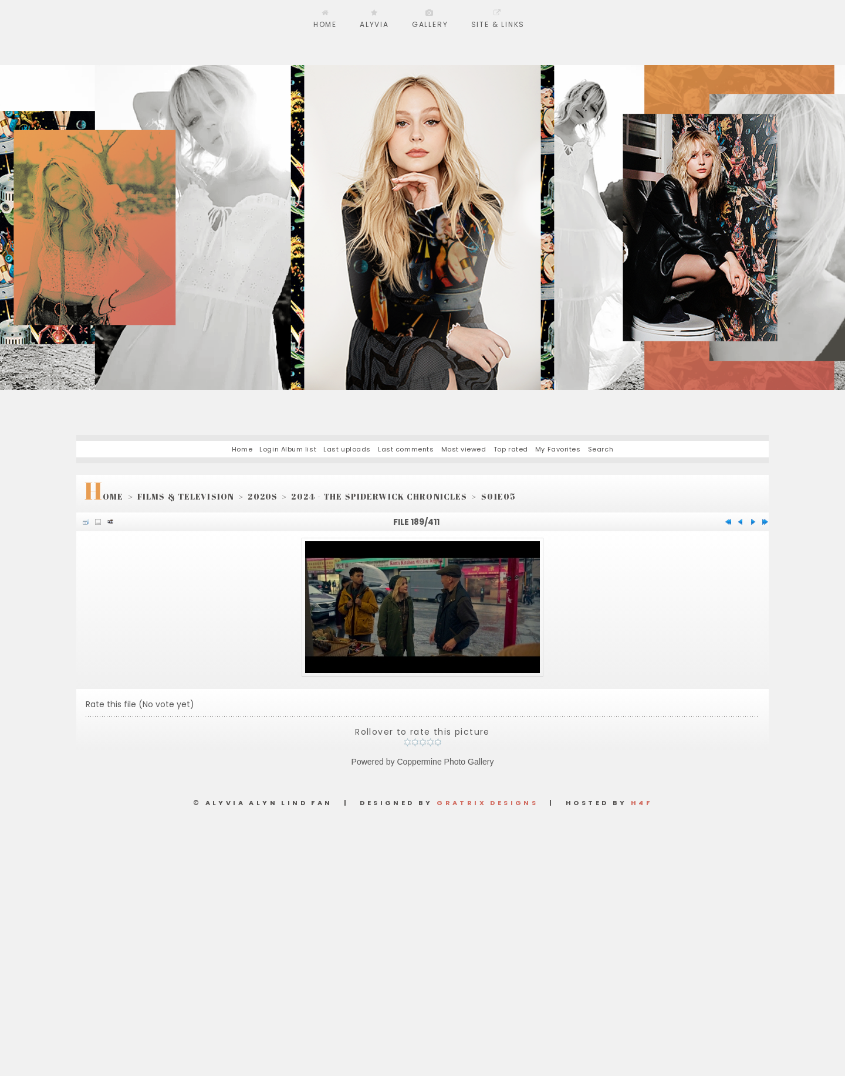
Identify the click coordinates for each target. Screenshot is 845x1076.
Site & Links (498, 24)
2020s (263, 496)
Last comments (406, 449)
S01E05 (498, 496)
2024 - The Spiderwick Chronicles (379, 496)
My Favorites (558, 449)
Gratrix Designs (487, 802)
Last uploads (347, 449)
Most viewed (463, 449)
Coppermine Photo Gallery (445, 761)
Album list (299, 449)
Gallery (430, 24)
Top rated (511, 449)
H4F (641, 802)
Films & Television (185, 496)
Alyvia (374, 24)
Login (269, 449)
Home (325, 24)
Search (600, 449)
